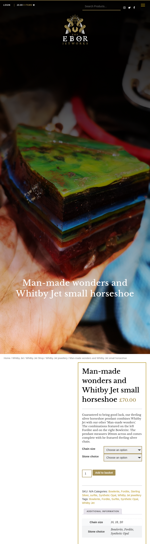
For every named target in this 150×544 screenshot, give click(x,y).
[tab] (103, 511)
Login (6, 5)
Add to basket (104, 472)
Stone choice (90, 456)
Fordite (125, 491)
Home (7, 358)
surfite (93, 495)
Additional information (103, 511)
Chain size (88, 448)
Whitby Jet (18, 358)
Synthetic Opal (107, 495)
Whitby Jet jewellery (57, 358)
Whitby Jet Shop (35, 358)
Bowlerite (113, 491)
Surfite (115, 499)
